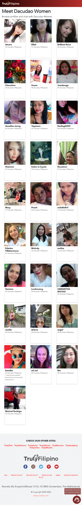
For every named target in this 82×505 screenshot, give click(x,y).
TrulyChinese (20, 446)
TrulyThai (8, 446)
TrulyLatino (35, 448)
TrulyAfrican (44, 446)
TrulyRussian (58, 446)
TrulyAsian (33, 446)
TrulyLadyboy (72, 446)
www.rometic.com (41, 496)
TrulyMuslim (47, 448)
